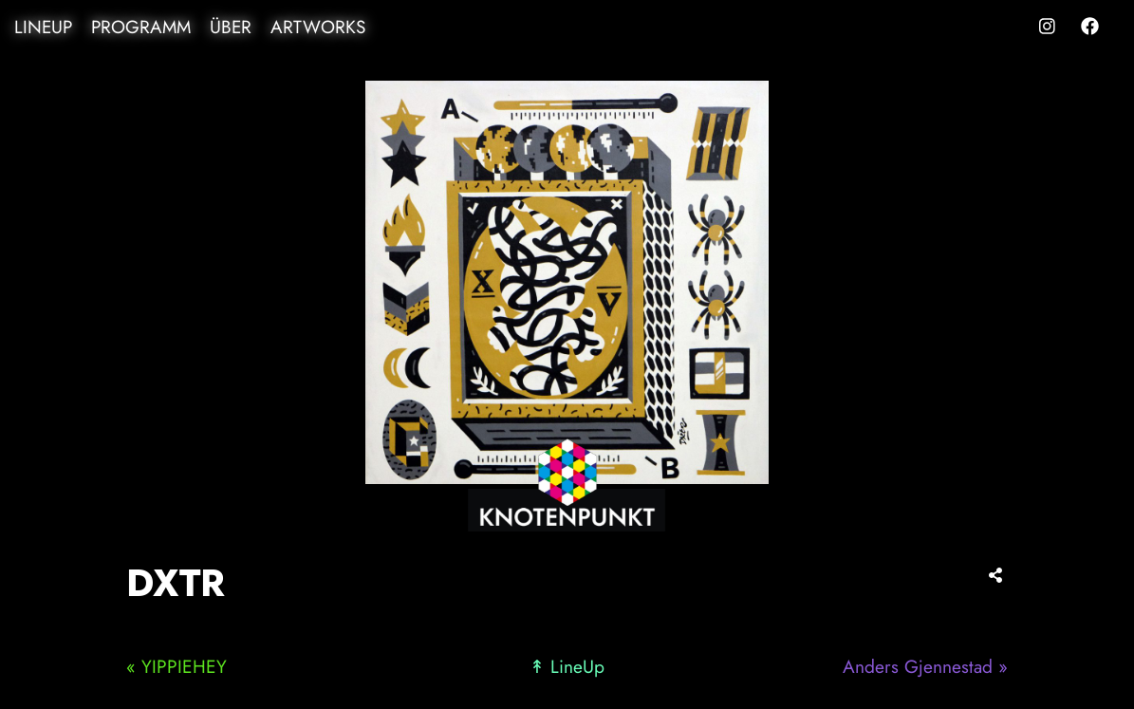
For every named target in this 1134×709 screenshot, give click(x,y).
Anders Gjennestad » (925, 666)
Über (230, 27)
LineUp (43, 27)
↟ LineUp (567, 666)
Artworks (317, 27)
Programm (141, 27)
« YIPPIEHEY (176, 666)
